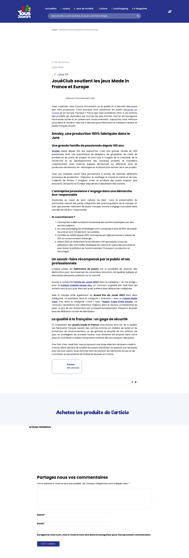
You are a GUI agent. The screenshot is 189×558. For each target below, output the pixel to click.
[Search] (93, 16)
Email (41, 523)
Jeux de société (84, 8)
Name (41, 514)
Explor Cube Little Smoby (118, 301)
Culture (103, 8)
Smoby (56, 151)
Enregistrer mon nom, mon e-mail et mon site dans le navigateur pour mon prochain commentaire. (94, 534)
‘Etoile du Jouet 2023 (86, 282)
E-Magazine (140, 8)
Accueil (54, 30)
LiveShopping (120, 8)
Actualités (51, 8)
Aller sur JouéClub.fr (170, 11)
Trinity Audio (80, 98)
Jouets (66, 8)
